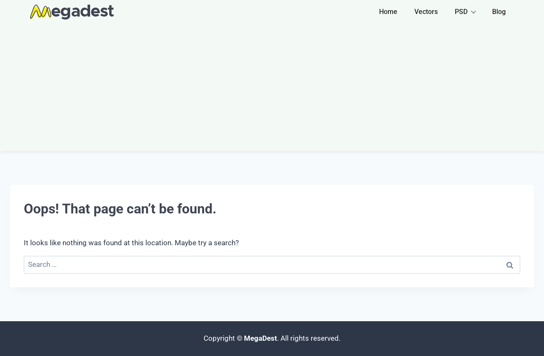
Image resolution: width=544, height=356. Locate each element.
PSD (465, 12)
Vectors (426, 12)
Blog (499, 12)
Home (388, 12)
